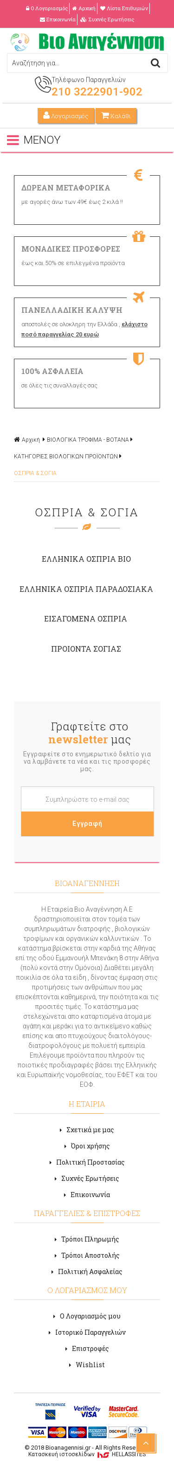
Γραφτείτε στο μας (89, 733)
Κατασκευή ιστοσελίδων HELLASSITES (87, 1454)
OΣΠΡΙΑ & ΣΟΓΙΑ (35, 473)
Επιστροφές (87, 1348)
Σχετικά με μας (87, 1129)
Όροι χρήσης (87, 1145)
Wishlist (87, 1364)
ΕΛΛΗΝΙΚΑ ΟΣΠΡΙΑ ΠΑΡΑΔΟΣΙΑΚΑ (86, 589)
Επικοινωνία (58, 19)
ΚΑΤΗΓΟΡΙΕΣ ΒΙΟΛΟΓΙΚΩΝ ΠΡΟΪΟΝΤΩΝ (66, 456)
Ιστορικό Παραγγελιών (87, 1332)
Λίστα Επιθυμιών (124, 8)
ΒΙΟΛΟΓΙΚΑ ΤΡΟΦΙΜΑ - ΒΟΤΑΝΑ (88, 440)
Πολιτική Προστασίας (87, 1162)
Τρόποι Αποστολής (87, 1255)
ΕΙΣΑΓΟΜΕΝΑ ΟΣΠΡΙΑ (85, 618)
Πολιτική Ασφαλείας (87, 1271)
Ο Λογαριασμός (47, 8)
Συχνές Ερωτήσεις (107, 19)
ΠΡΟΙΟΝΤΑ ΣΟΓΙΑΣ (86, 648)
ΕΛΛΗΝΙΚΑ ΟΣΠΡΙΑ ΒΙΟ (86, 559)
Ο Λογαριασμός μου (87, 1316)
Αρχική (84, 8)
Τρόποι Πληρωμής (87, 1239)
